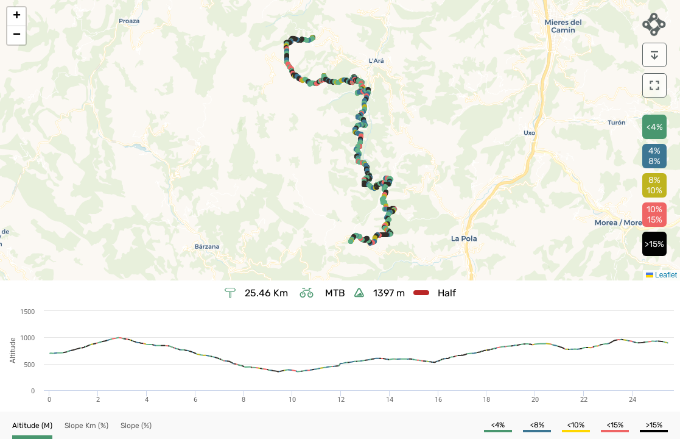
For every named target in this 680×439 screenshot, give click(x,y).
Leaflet (661, 275)
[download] (654, 55)
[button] (16, 16)
